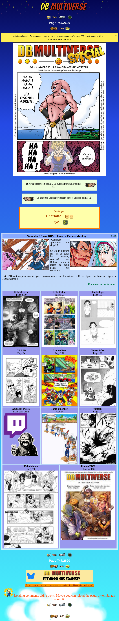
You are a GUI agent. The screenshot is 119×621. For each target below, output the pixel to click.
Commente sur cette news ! (102, 284)
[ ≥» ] (62, 29)
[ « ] (62, 17)
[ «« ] (49, 17)
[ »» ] (67, 29)
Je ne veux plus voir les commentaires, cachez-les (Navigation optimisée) (59, 585)
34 (67, 216)
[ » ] (54, 28)
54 (71, 216)
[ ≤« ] (54, 17)
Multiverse (63, 7)
